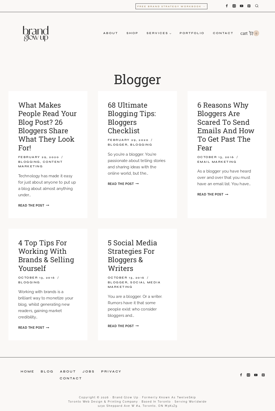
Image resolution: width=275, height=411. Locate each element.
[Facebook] (226, 6)
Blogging (29, 162)
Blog (47, 371)
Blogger (118, 144)
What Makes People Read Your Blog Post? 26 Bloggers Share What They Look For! (47, 126)
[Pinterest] (249, 6)
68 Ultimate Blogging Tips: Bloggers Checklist (132, 117)
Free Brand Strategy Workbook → (171, 6)
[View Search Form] (261, 6)
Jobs (88, 371)
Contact (223, 33)
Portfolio (192, 33)
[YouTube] (241, 6)
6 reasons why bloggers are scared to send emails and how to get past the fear (225, 126)
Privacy (111, 371)
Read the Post (33, 205)
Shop (132, 33)
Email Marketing (217, 162)
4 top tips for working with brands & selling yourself (46, 255)
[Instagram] (234, 6)
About (110, 33)
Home (27, 371)
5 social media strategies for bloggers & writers (132, 255)
